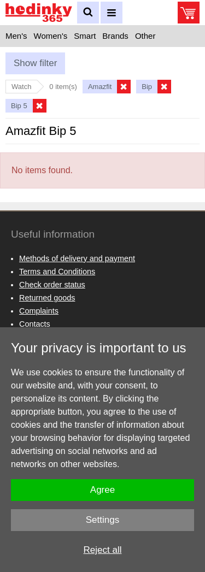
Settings (102, 520)
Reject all (103, 550)
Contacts (34, 324)
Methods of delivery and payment (77, 258)
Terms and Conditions (57, 271)
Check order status (52, 284)
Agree (102, 490)
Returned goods (47, 297)
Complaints (38, 310)
